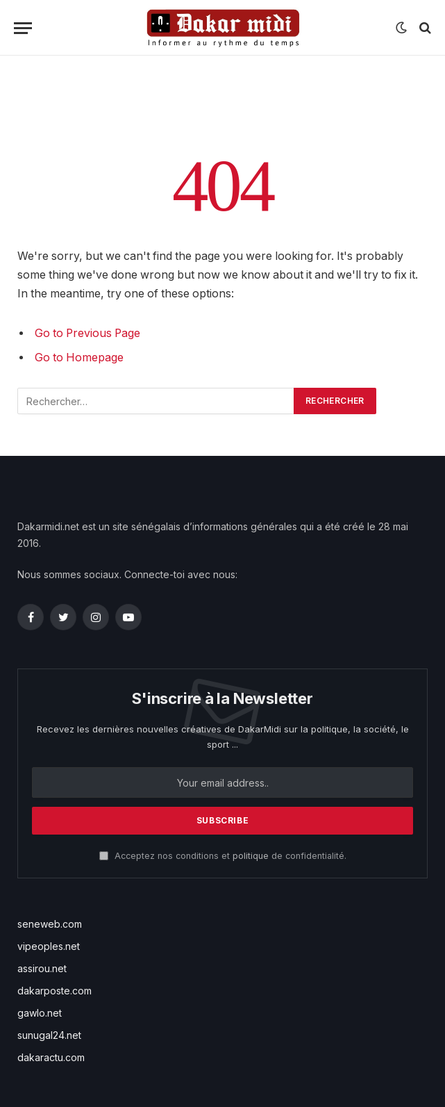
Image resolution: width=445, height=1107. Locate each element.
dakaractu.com (51, 1057)
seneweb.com (49, 924)
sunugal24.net (49, 1035)
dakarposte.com (54, 991)
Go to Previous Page (87, 333)
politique (251, 856)
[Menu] (23, 28)
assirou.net (42, 968)
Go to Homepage (79, 357)
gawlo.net (39, 1013)
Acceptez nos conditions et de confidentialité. (222, 856)
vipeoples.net (48, 946)
